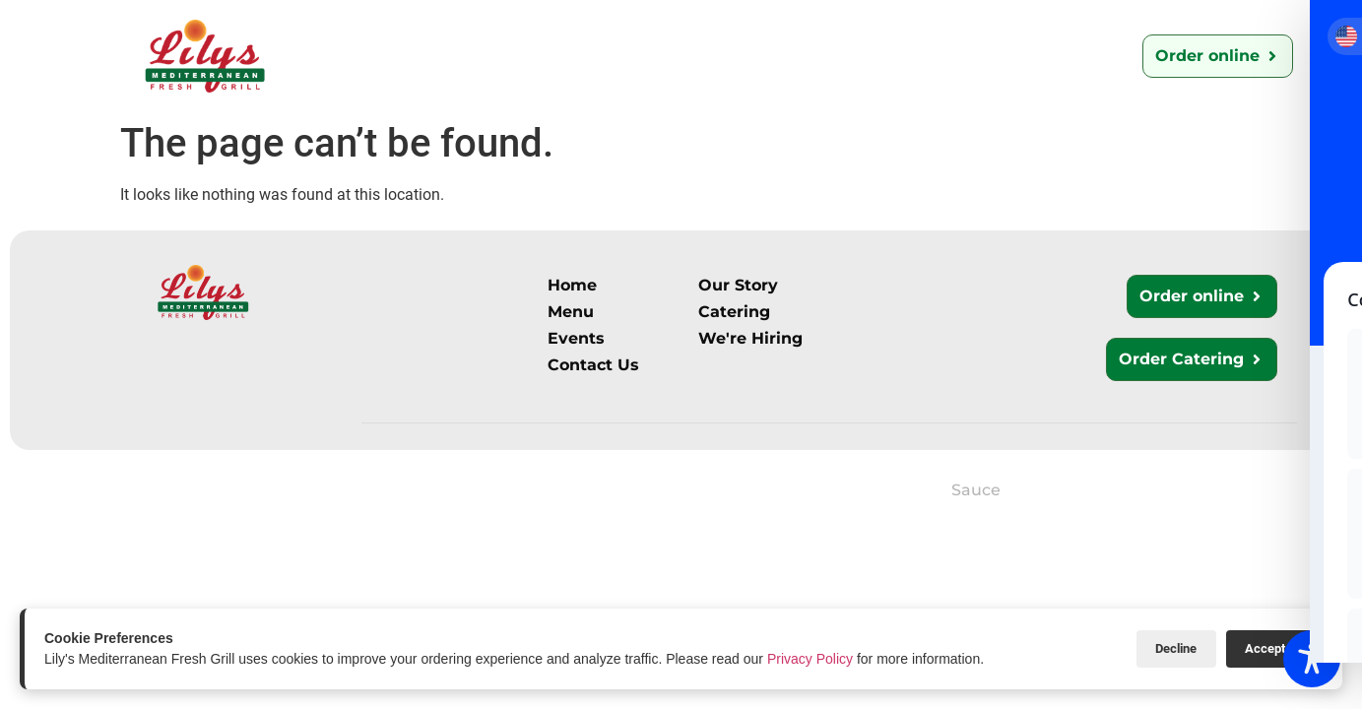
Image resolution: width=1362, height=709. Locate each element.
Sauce (976, 490)
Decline (1175, 648)
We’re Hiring (869, 55)
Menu (512, 55)
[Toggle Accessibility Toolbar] (1311, 658)
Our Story (410, 55)
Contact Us (732, 55)
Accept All (1274, 648)
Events (989, 55)
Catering (611, 55)
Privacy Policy (810, 659)
